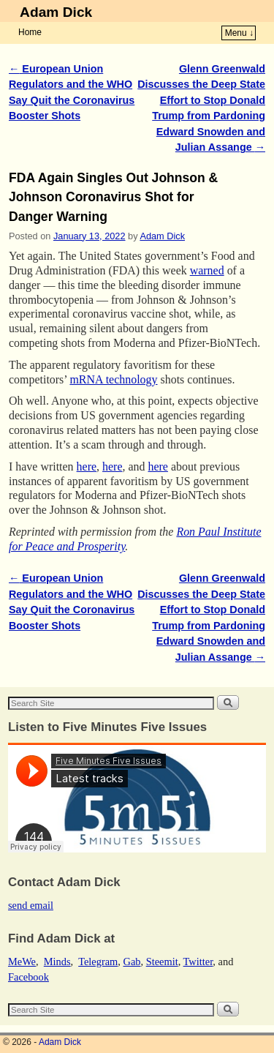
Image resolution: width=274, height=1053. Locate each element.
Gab (131, 961)
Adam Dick (56, 12)
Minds (57, 961)
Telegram (98, 961)
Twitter (198, 961)
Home (30, 32)
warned (207, 270)
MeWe (22, 961)
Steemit (162, 961)
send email (30, 905)
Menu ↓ (239, 33)
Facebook (28, 977)
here (86, 466)
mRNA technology (113, 379)
